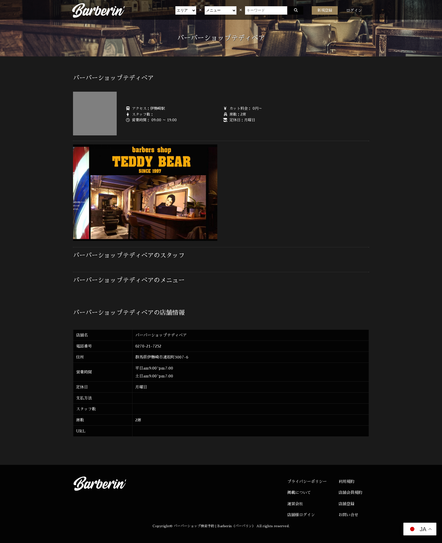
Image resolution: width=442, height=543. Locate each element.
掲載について (299, 492)
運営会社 (295, 504)
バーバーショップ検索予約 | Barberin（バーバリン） (214, 526)
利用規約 (346, 481)
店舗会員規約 (350, 492)
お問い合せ (348, 515)
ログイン (354, 10)
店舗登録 (346, 504)
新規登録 (324, 10)
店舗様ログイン (301, 515)
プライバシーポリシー (307, 481)
